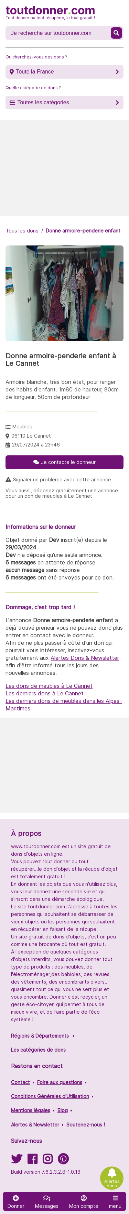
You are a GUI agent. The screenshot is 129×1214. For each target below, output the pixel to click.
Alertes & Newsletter (35, 1125)
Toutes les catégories (43, 102)
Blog (62, 1110)
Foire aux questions (59, 1082)
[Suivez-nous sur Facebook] (32, 1161)
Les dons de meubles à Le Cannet (49, 685)
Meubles (22, 426)
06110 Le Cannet (31, 436)
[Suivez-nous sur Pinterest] (63, 1161)
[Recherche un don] (59, 33)
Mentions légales (30, 1110)
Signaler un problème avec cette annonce (62, 479)
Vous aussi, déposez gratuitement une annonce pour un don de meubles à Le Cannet (62, 493)
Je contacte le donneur (68, 462)
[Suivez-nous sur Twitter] (16, 1161)
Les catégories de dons (38, 1050)
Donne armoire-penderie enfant (83, 231)
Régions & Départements (40, 1036)
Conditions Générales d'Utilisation (50, 1096)
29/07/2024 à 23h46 (36, 445)
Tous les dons (22, 231)
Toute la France (35, 72)
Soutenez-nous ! (85, 1125)
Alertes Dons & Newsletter (85, 657)
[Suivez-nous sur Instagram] (47, 1161)
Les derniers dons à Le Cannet (45, 693)
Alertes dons (112, 1183)
